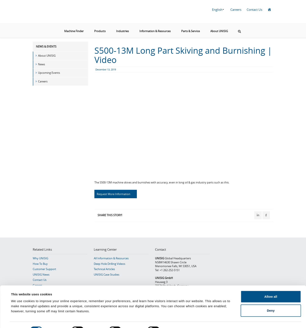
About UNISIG (219, 29)
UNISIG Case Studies (106, 274)
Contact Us (254, 9)
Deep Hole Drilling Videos (109, 263)
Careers (235, 9)
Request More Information (113, 194)
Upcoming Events (49, 73)
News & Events (46, 46)
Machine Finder (74, 29)
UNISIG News (41, 274)
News (41, 64)
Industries (122, 29)
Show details (177, 319)
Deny (271, 300)
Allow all (270, 286)
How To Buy (40, 263)
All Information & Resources (111, 258)
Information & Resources (155, 29)
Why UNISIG (40, 258)
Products (100, 29)
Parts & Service (190, 29)
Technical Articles (104, 269)
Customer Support (44, 269)
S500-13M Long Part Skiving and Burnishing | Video (183, 55)
